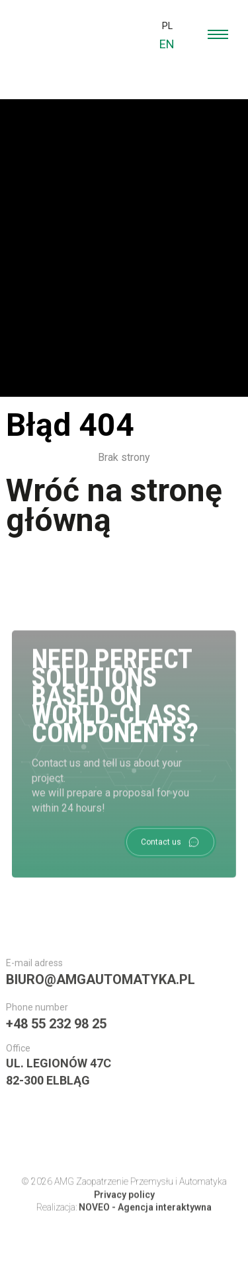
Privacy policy (124, 1202)
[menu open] (218, 34)
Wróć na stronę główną (114, 505)
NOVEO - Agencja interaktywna (145, 1215)
